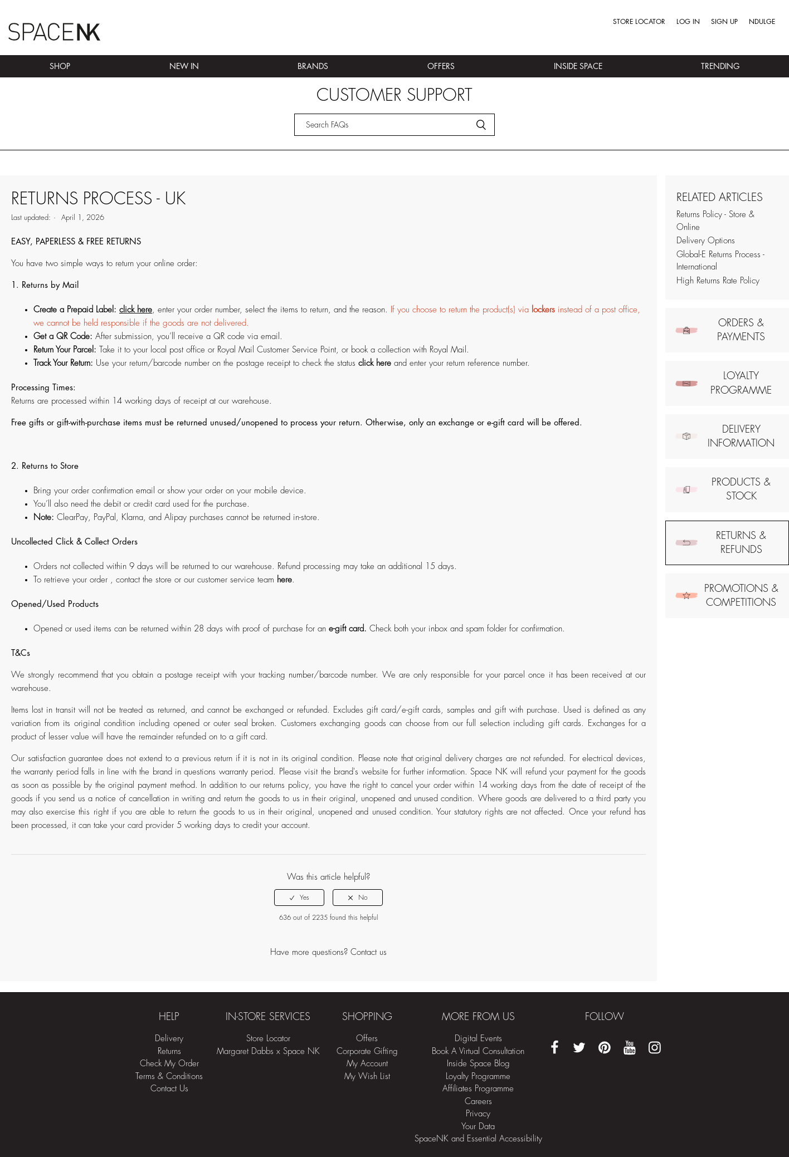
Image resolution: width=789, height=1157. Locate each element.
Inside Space (578, 66)
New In (184, 66)
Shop (60, 66)
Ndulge (762, 21)
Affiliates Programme (478, 1089)
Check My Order (169, 1064)
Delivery (169, 1039)
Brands (313, 66)
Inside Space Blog (478, 1064)
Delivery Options (705, 241)
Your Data (478, 1126)
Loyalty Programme (478, 1076)
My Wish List (367, 1076)
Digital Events (478, 1039)
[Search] (394, 125)
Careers (478, 1101)
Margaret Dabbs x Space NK (268, 1051)
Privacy (478, 1114)
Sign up (724, 21)
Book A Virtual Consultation (478, 1051)
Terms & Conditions (169, 1076)
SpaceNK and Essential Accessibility (478, 1139)
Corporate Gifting (367, 1051)
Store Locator (639, 21)
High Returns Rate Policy (717, 281)
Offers (441, 66)
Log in (688, 21)
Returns (169, 1051)
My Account (367, 1064)
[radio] (299, 897)
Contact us (368, 952)
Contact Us (169, 1089)
